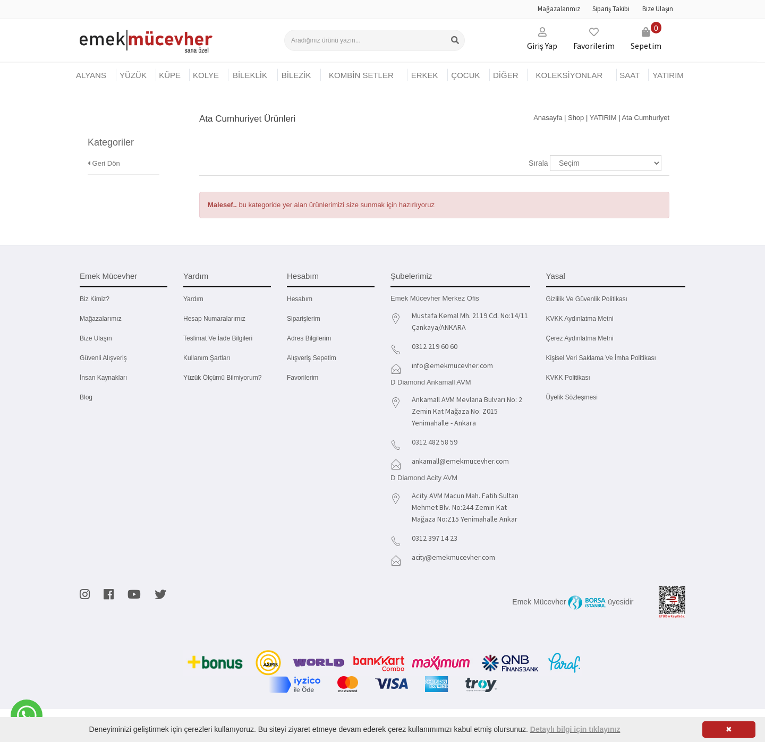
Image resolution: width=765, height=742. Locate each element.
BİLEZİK (296, 75)
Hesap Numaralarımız (214, 318)
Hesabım (299, 299)
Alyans (91, 75)
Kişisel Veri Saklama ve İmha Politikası (601, 358)
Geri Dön (104, 148)
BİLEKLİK (250, 75)
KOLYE (206, 75)
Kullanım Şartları (207, 358)
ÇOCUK (465, 75)
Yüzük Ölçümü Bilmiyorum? (222, 377)
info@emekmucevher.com (453, 365)
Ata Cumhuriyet (645, 118)
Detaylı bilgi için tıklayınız (575, 729)
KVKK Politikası (568, 377)
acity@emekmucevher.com (455, 557)
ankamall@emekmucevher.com (461, 461)
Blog (86, 397)
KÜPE (170, 75)
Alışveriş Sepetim (311, 358)
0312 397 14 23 (434, 538)
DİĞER (505, 75)
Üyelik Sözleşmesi (572, 397)
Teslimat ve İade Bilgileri (217, 338)
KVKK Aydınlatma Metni (580, 318)
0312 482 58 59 (434, 442)
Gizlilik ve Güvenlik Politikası (586, 299)
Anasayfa (547, 118)
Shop (576, 118)
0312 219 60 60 (434, 346)
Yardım (193, 299)
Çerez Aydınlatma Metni (580, 338)
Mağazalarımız (559, 8)
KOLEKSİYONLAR (569, 75)
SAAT (629, 75)
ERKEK (424, 75)
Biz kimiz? (94, 299)
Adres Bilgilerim (309, 338)
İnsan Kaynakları (103, 377)
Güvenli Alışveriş (103, 358)
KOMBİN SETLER (361, 75)
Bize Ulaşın (657, 8)
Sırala (538, 163)
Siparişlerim (303, 318)
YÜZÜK (133, 75)
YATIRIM (668, 75)
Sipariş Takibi (611, 8)
